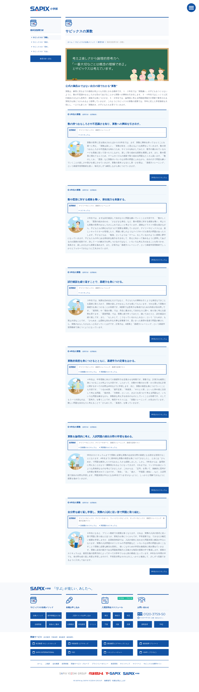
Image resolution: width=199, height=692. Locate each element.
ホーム (70, 42)
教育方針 (101, 42)
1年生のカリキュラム (159, 178)
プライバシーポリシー (100, 664)
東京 (106, 616)
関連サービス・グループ (80, 664)
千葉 (106, 624)
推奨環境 (114, 664)
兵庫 (128, 624)
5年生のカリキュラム (159, 490)
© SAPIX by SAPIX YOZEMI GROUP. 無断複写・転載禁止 (99, 681)
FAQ (161, 624)
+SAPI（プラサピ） (150, 652)
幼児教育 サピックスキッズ (46, 644)
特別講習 (81, 624)
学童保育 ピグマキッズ (80, 644)
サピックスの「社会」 (41, 51)
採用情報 (65, 664)
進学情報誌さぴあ (54, 616)
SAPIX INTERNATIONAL (45, 652)
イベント (92, 624)
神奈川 (117, 616)
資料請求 (144, 624)
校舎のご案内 (54, 624)
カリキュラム (85, 135)
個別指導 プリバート (150, 644)
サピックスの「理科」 (41, 47)
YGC (73, 652)
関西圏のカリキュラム (109, 372)
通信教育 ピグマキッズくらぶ (118, 644)
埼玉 (128, 616)
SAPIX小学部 (44, 9)
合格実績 (38, 624)
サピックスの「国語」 (41, 42)
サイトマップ (125, 664)
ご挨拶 (47, 664)
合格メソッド (38, 616)
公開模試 (70, 624)
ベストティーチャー (114, 652)
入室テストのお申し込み (82, 616)
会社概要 (56, 664)
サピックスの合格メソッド (85, 42)
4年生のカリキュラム (159, 415)
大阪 (117, 624)
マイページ (137, 664)
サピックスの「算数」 (41, 37)
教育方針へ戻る (45, 59)
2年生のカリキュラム (159, 260)
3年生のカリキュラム (159, 339)
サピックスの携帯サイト (153, 664)
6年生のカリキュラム (159, 571)
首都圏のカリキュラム (88, 372)
